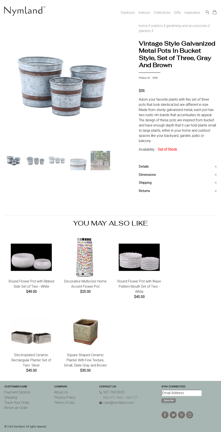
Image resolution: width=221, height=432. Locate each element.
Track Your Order (17, 403)
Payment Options (17, 392)
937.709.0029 (111, 392)
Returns (144, 191)
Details (144, 166)
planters (145, 31)
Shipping (145, 183)
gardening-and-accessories (186, 26)
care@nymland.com (116, 403)
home (143, 26)
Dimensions (147, 175)
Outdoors (128, 13)
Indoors (144, 13)
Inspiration (192, 13)
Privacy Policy (65, 397)
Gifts (177, 13)
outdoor (157, 26)
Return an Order (16, 408)
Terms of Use (64, 403)
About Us (61, 392)
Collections (162, 13)
